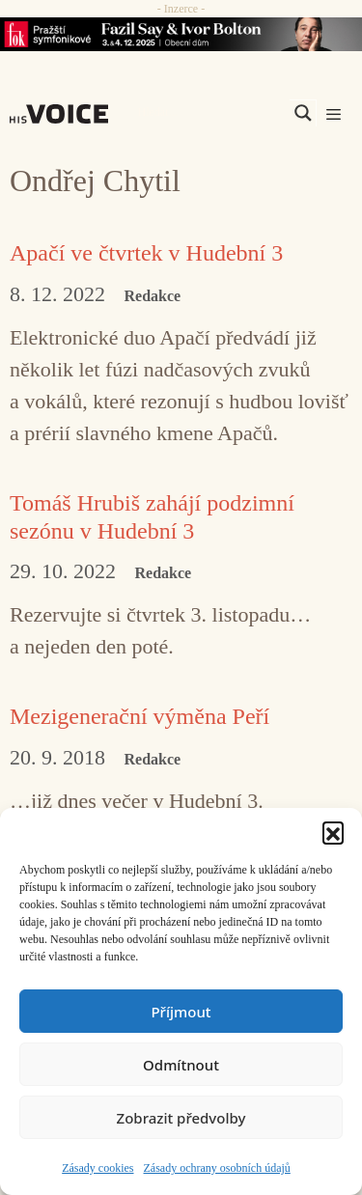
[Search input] (211, 112)
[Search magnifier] (303, 112)
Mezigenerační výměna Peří (139, 716)
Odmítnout (181, 1064)
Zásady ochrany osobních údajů (217, 1168)
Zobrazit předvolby (181, 1117)
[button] (333, 832)
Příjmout (180, 1011)
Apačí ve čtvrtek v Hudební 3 (146, 252)
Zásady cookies (97, 1168)
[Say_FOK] (181, 34)
